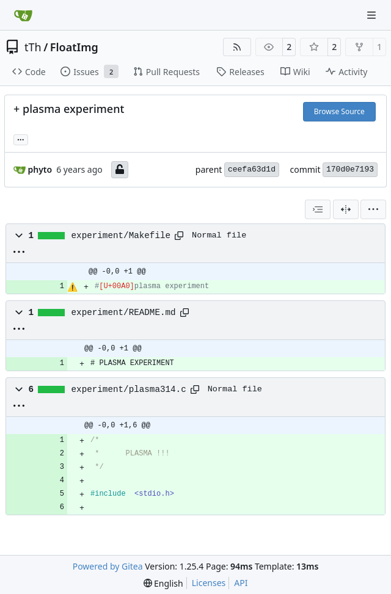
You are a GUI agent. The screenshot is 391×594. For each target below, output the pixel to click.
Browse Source (339, 111)
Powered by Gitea (108, 566)
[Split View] (346, 209)
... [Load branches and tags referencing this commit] (20, 138)
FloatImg (74, 47)
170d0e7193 (350, 169)
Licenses (209, 583)
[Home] (23, 15)
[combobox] (318, 209)
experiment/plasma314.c (128, 389)
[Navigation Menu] (372, 15)
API (240, 583)
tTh (33, 47)
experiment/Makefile (120, 236)
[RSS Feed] (237, 47)
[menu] (373, 209)
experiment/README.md (123, 312)
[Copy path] (179, 235)
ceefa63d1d (252, 169)
